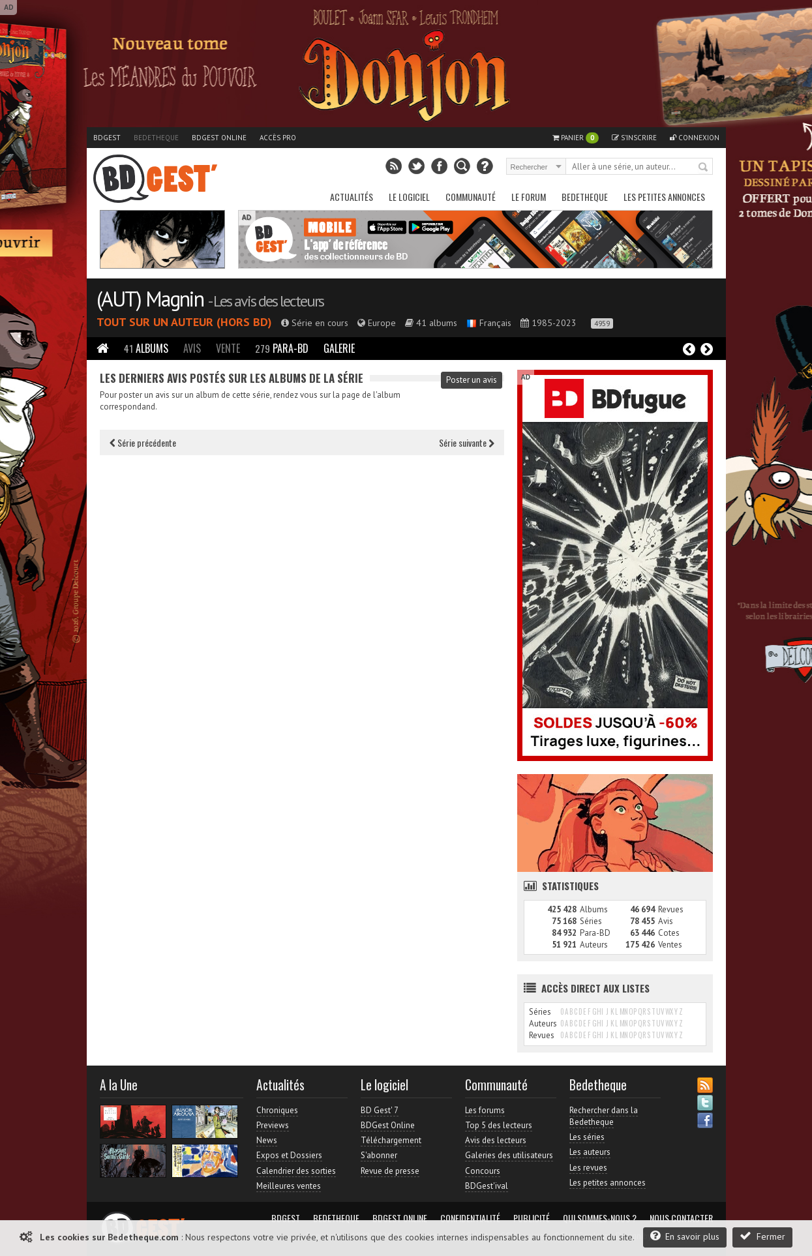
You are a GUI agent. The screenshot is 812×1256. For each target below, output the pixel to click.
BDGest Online (219, 137)
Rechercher (704, 167)
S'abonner (379, 1155)
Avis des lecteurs (495, 1140)
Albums (146, 348)
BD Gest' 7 (379, 1110)
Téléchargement (391, 1140)
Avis (192, 348)
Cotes (669, 932)
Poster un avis (471, 379)
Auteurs (594, 944)
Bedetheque (156, 137)
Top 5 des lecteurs (498, 1125)
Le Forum (528, 196)
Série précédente (143, 442)
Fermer (762, 1236)
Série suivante (466, 442)
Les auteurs (589, 1152)
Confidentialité (470, 1218)
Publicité (531, 1218)
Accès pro (278, 137)
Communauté (470, 196)
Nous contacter (681, 1218)
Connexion (694, 137)
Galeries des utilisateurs (509, 1155)
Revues (671, 909)
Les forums (485, 1110)
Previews (272, 1125)
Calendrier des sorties (296, 1170)
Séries (591, 921)
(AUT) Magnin (150, 298)
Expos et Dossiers (289, 1155)
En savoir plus (684, 1236)
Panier (575, 137)
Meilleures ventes (288, 1185)
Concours (482, 1170)
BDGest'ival (486, 1185)
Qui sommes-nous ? (600, 1218)
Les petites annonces (664, 196)
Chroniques (277, 1110)
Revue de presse (390, 1170)
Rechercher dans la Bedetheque (603, 1116)
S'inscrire (634, 137)
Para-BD (281, 348)
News (266, 1140)
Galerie (339, 348)
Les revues (588, 1167)
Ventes (670, 944)
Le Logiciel (409, 196)
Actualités (351, 196)
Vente (228, 348)
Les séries (587, 1137)
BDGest (107, 137)
